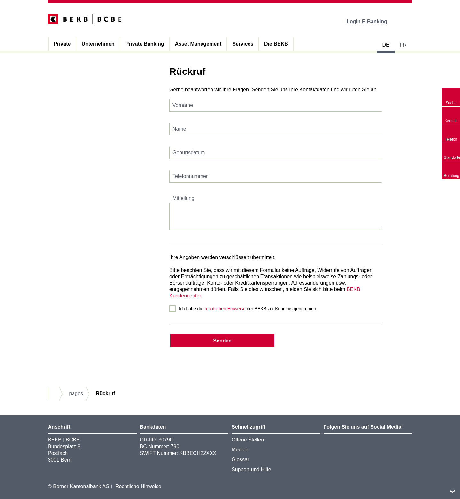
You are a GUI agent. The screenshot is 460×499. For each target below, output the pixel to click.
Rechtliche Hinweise (138, 486)
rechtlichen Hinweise (224, 308)
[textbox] (275, 105)
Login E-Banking (371, 21)
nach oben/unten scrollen (452, 491)
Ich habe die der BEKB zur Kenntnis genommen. (248, 308)
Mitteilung (183, 198)
